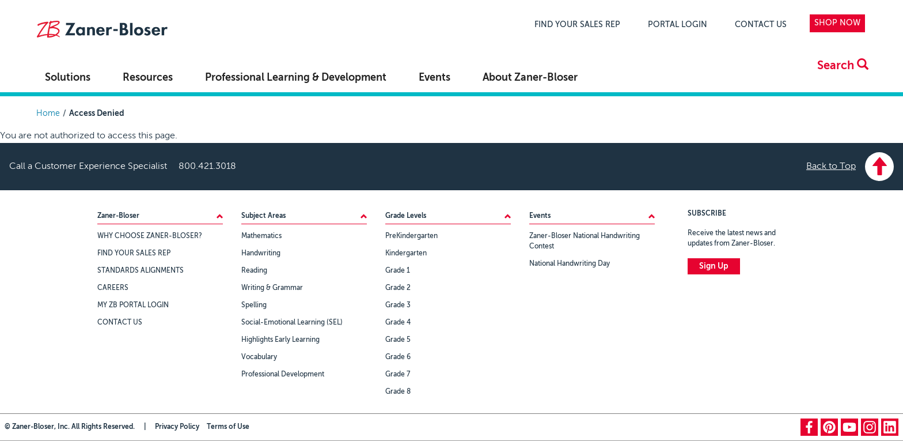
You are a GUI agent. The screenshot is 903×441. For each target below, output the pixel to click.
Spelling (254, 305)
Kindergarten (406, 253)
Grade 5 (398, 340)
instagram (869, 427)
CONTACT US (761, 25)
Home (48, 114)
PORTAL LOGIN (677, 25)
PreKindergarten (411, 236)
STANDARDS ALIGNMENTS (140, 270)
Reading (254, 270)
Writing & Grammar (272, 288)
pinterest (829, 427)
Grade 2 (398, 288)
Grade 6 (398, 357)
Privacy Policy (177, 427)
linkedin (889, 427)
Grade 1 (397, 270)
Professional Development (282, 374)
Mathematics (261, 236)
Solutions (67, 78)
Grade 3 (398, 305)
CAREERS (112, 288)
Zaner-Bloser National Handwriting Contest (584, 241)
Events (434, 78)
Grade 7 (397, 374)
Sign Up (714, 266)
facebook (809, 427)
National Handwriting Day (569, 264)
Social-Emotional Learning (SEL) (292, 322)
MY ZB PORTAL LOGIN (133, 305)
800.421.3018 (207, 166)
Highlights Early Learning (280, 340)
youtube (849, 427)
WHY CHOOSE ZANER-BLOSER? (149, 236)
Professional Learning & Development (295, 78)
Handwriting (260, 253)
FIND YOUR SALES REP (577, 25)
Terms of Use (228, 427)
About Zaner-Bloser (530, 78)
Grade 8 (398, 392)
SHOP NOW (837, 23)
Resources (148, 78)
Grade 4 (398, 322)
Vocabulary (259, 357)
